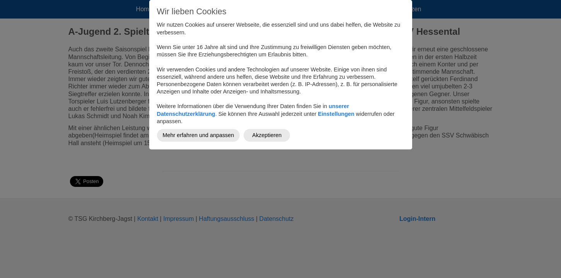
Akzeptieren (266, 135)
